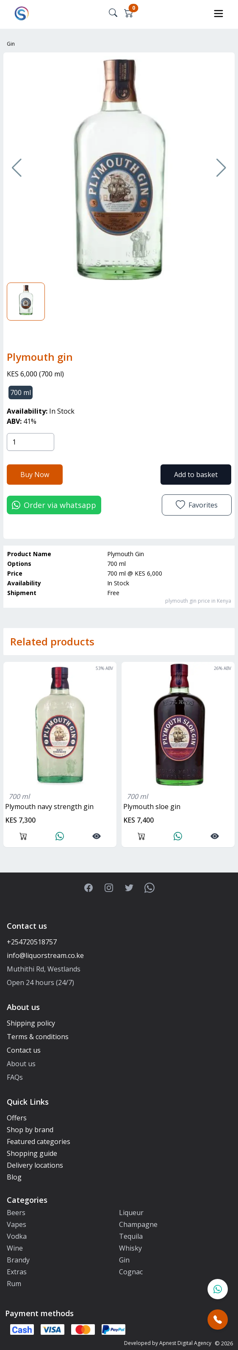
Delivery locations (35, 1165)
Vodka (17, 1236)
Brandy (18, 1260)
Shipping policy (31, 1023)
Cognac (131, 1271)
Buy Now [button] (34, 474)
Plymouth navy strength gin (49, 806)
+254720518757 (32, 942)
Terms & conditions (38, 1036)
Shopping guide (32, 1153)
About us (21, 1063)
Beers (16, 1212)
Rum (14, 1283)
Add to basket (196, 474)
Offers (17, 1117)
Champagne (138, 1224)
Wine (15, 1248)
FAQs (15, 1077)
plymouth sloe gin (151, 806)
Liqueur (131, 1212)
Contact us (24, 1050)
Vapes (16, 1224)
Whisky (130, 1248)
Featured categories (38, 1141)
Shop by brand (30, 1129)
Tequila (131, 1236)
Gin (11, 43)
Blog (14, 1177)
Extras (17, 1271)
